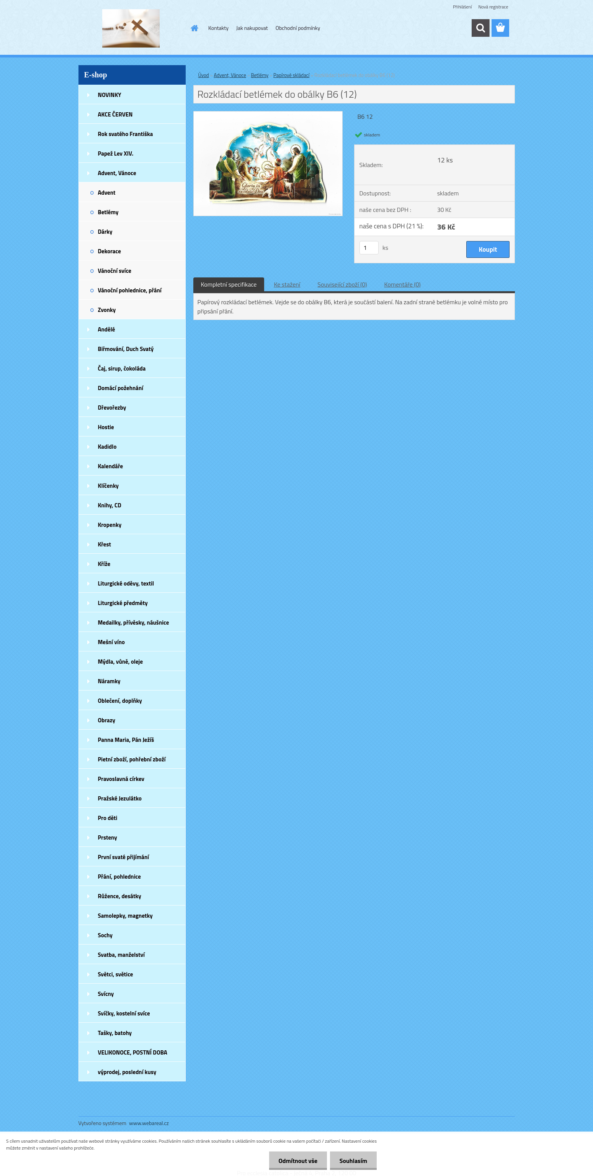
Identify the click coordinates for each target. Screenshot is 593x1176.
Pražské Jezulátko (120, 798)
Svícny (106, 993)
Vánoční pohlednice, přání (130, 290)
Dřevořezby (112, 407)
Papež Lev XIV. (116, 153)
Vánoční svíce (114, 270)
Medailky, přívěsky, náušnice (133, 622)
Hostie (106, 427)
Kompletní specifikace (229, 284)
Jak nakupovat (252, 28)
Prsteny (107, 837)
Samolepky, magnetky (125, 915)
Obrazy (107, 720)
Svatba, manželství (121, 954)
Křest (104, 544)
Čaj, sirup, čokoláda (122, 368)
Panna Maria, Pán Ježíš (126, 739)
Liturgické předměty (123, 603)
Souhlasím (353, 1160)
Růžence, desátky (119, 896)
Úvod (203, 75)
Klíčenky (108, 485)
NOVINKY (109, 94)
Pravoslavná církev (121, 778)
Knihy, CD (109, 505)
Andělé (106, 329)
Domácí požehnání (121, 388)
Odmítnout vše (297, 1160)
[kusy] (369, 247)
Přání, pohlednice (119, 876)
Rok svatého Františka (125, 134)
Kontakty (218, 28)
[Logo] (131, 28)
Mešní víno (111, 642)
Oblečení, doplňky (120, 700)
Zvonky (107, 309)
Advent (107, 192)
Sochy (105, 935)
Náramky (109, 681)
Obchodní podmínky (298, 28)
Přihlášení (462, 6)
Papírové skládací (291, 75)
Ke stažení (287, 284)
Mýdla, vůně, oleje (120, 661)
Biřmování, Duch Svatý (126, 348)
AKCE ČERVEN (115, 114)
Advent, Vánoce (117, 173)
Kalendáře (110, 466)
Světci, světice (115, 974)
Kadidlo (107, 446)
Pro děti (108, 818)
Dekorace (109, 251)
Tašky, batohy (115, 1032)
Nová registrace (493, 6)
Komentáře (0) (402, 284)
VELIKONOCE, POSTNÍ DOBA (132, 1052)
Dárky (105, 231)
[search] (480, 28)
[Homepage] (194, 28)
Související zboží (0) (342, 284)
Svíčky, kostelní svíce (124, 1013)
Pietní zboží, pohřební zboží (132, 759)
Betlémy (108, 212)
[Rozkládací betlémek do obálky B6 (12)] (268, 114)
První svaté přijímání (123, 857)
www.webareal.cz (149, 1123)
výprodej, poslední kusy (127, 1072)
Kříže (104, 563)
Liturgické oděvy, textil (126, 583)
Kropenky (110, 524)
